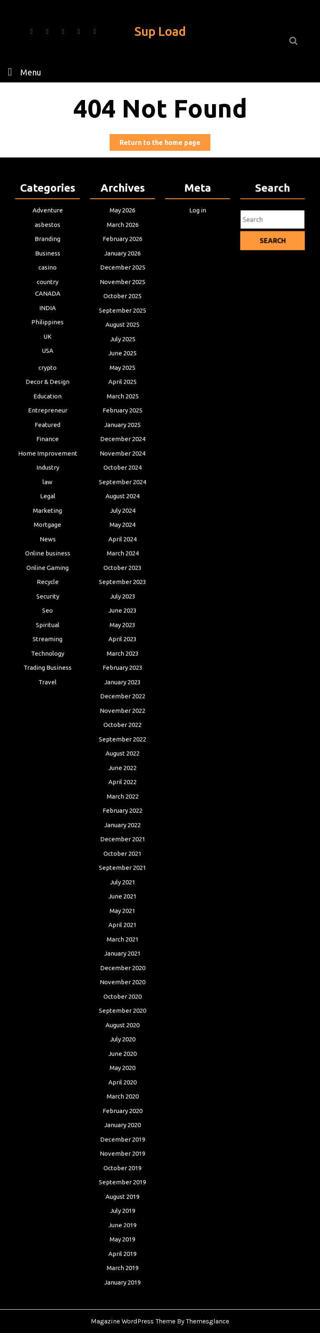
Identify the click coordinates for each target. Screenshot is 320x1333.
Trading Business (47, 669)
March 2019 (122, 1251)
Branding (47, 254)
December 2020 (122, 960)
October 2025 (122, 309)
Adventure (47, 226)
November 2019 (122, 1140)
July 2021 (122, 877)
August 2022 (122, 752)
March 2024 (122, 558)
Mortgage (47, 531)
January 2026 (122, 268)
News (47, 545)
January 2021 (122, 946)
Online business (47, 558)
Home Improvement (47, 462)
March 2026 (122, 240)
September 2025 (122, 323)
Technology (47, 655)
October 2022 (122, 724)
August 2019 (122, 1181)
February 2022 (122, 808)
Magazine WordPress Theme (133, 1321)
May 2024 (122, 531)
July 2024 (122, 517)
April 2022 (122, 780)
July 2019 (122, 1195)
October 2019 (122, 1154)
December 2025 (122, 282)
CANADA (47, 307)
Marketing (47, 517)
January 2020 (122, 1112)
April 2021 (122, 919)
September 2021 (122, 863)
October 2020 (122, 988)
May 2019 (122, 1223)
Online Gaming (47, 572)
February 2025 (122, 420)
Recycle (47, 586)
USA (47, 362)
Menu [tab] (22, 71)
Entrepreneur (47, 420)
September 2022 (122, 739)
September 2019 (122, 1168)
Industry (48, 475)
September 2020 (122, 1002)
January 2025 (122, 434)
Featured (47, 434)
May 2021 (122, 904)
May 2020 (122, 1057)
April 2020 (122, 1071)
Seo (47, 614)
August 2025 (122, 337)
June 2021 (122, 891)
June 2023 (122, 614)
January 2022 (122, 822)
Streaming (47, 642)
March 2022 (122, 794)
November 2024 (122, 462)
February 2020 (122, 1099)
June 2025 (122, 365)
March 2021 (122, 932)
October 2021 (122, 849)
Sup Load (160, 31)
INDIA (48, 320)
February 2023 (122, 669)
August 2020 (122, 1015)
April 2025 (122, 392)
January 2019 (122, 1265)
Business (47, 268)
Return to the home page (165, 144)
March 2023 (122, 655)
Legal (47, 503)
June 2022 (122, 766)
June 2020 (122, 1043)
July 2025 (122, 351)
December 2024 (122, 447)
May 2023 (122, 628)
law (47, 489)
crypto (47, 378)
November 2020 (122, 974)
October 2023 (122, 572)
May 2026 (122, 226)
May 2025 (122, 378)
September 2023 (122, 586)
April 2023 (122, 642)
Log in (197, 226)
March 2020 (122, 1085)
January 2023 (122, 683)
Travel (47, 683)
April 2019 (122, 1237)
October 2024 (122, 475)
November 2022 (122, 711)
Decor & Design (47, 392)
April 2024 (122, 545)
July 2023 (122, 600)
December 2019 (122, 1126)
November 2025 (122, 295)
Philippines (47, 335)
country (47, 295)
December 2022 (122, 697)
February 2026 (122, 254)
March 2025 (122, 406)
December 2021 (122, 835)
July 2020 (122, 1029)
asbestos (47, 240)
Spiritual (47, 628)
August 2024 (122, 503)
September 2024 (122, 489)
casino (47, 282)
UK (47, 348)
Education (47, 406)
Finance (47, 447)
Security (48, 600)
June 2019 (122, 1209)
